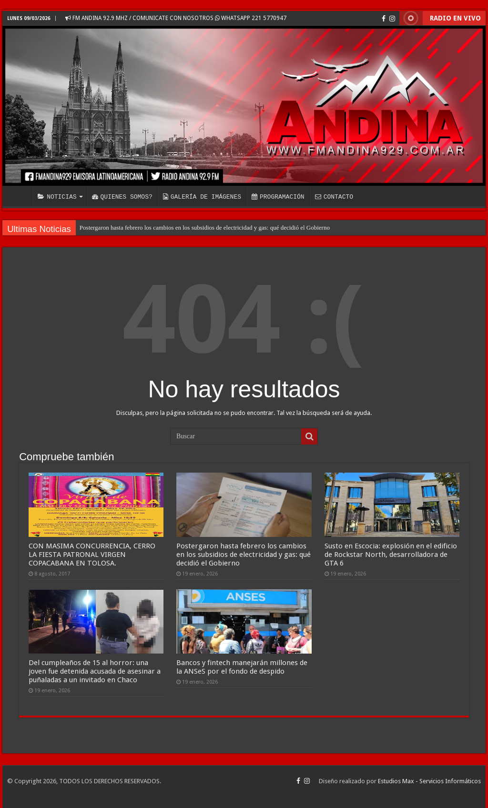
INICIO (19, 196)
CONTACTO (334, 196)
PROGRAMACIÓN (278, 196)
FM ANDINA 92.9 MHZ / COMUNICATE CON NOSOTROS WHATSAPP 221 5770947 (175, 18)
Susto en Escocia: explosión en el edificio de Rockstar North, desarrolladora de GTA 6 (391, 554)
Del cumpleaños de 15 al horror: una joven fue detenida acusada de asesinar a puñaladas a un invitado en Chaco (95, 671)
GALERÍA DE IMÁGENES (202, 196)
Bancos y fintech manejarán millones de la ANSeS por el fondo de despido (241, 667)
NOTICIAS (57, 196)
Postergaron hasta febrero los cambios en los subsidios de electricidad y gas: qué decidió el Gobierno (205, 227)
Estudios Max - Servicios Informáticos (429, 781)
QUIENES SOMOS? (122, 196)
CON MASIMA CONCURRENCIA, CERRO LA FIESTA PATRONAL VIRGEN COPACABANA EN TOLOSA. (92, 554)
